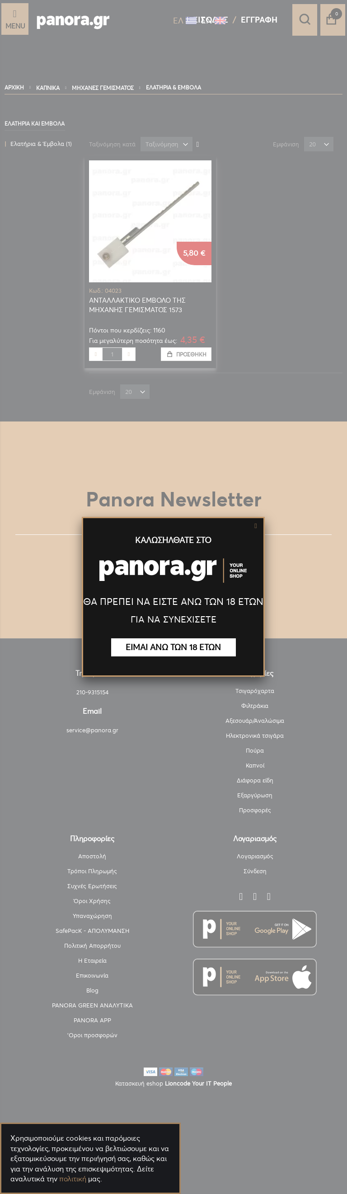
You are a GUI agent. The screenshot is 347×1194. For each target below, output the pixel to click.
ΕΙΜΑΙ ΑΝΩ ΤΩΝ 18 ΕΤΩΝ (173, 647)
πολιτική (72, 1178)
